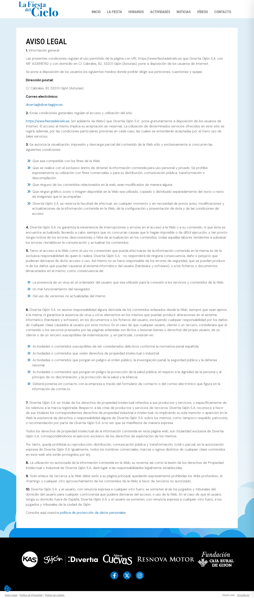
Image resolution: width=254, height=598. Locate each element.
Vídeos (202, 12)
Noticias (184, 12)
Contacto (222, 12)
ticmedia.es (243, 595)
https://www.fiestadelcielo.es (47, 121)
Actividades (160, 12)
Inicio (96, 12)
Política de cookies (54, 595)
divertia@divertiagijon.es (44, 104)
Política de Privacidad (30, 595)
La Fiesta (114, 12)
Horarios (136, 12)
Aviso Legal (11, 595)
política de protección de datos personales (93, 512)
